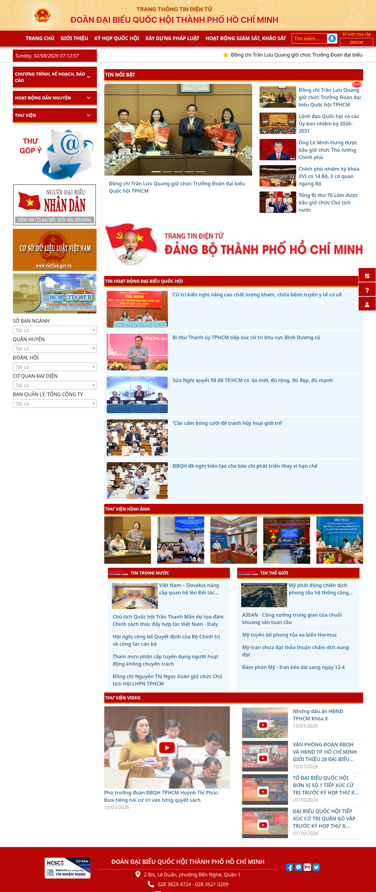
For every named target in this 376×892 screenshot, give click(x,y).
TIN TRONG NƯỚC (139, 573)
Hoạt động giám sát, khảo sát (245, 38)
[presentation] (108, 541)
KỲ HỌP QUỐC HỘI (116, 38)
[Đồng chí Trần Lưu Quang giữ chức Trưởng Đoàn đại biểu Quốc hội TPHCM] (156, 171)
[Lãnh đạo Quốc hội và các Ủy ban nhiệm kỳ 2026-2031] (167, 171)
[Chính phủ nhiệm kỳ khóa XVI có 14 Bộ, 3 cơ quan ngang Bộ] (189, 171)
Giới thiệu (74, 38)
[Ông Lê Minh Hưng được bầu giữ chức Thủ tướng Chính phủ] (178, 171)
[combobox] (55, 330)
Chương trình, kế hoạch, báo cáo (50, 77)
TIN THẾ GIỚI (263, 573)
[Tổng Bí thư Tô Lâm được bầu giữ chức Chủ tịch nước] (200, 171)
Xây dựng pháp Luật (172, 38)
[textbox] (55, 330)
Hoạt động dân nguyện (43, 98)
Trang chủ (40, 38)
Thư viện (25, 115)
